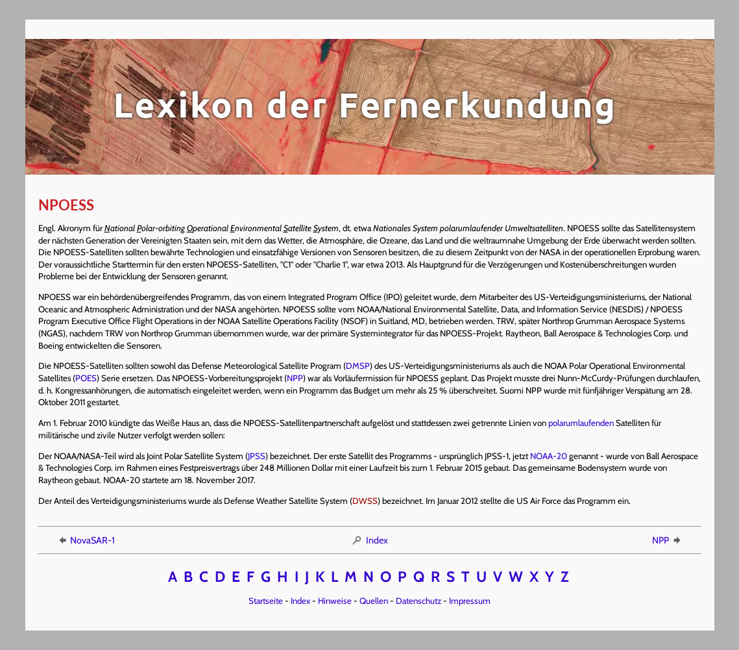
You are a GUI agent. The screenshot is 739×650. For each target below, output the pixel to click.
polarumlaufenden (581, 423)
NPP (295, 378)
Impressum (470, 600)
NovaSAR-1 (85, 540)
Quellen (373, 600)
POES (86, 378)
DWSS (365, 500)
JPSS (256, 456)
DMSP (358, 365)
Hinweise (335, 600)
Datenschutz (418, 600)
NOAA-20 (548, 456)
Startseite (265, 600)
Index (369, 540)
